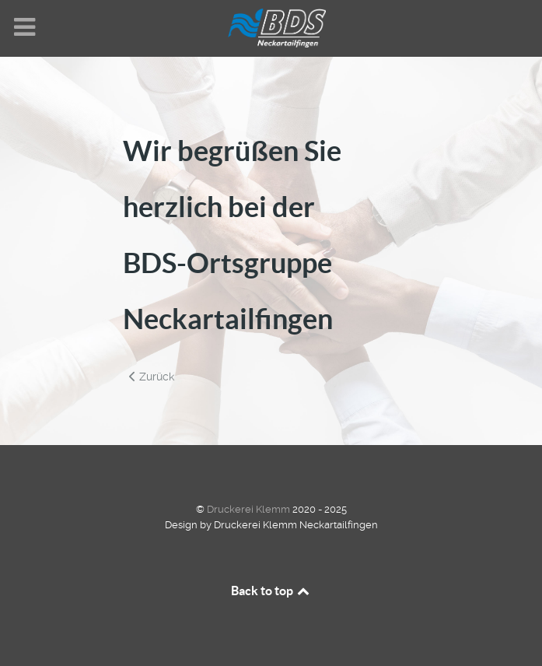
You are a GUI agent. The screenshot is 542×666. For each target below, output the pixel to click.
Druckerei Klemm (249, 509)
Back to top (271, 591)
